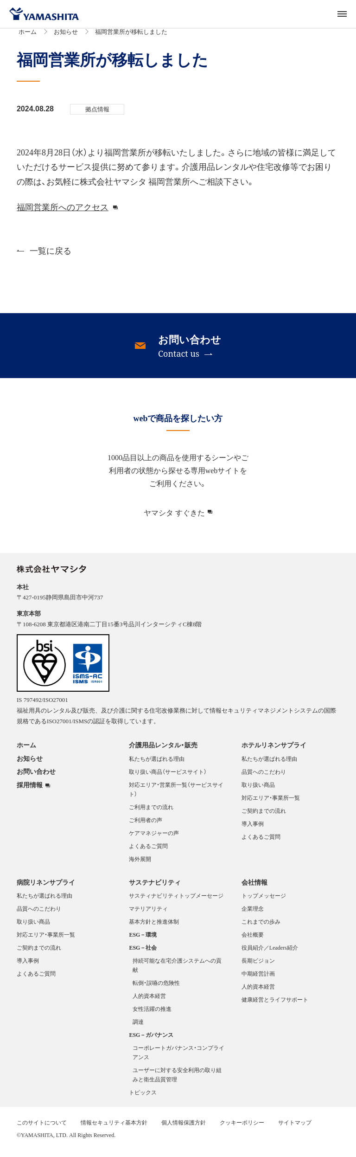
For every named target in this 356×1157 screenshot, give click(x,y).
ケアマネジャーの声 (154, 838)
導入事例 (253, 829)
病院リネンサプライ (46, 887)
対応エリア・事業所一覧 (271, 803)
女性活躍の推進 (152, 1014)
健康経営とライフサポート (275, 1005)
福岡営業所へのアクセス (62, 212)
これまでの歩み (261, 927)
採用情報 (30, 790)
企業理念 (253, 914)
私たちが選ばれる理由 (156, 764)
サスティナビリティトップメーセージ (176, 901)
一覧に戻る (44, 256)
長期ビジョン (258, 966)
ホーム (28, 36)
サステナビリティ (155, 887)
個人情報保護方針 (183, 1128)
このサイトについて (42, 1128)
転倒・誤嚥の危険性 (156, 988)
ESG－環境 (143, 940)
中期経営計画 (258, 979)
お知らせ (66, 36)
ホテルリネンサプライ (274, 750)
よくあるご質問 (148, 851)
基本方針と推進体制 (154, 927)
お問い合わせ (36, 776)
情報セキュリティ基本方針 (114, 1128)
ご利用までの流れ (151, 812)
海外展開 (140, 864)
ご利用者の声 (145, 825)
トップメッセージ (264, 901)
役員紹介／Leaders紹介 (270, 953)
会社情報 (254, 887)
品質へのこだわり (264, 777)
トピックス (143, 1097)
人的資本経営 (149, 1001)
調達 (138, 1027)
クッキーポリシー (242, 1128)
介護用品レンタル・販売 (163, 750)
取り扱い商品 (258, 790)
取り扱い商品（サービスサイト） (168, 777)
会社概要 (253, 940)
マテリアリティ (148, 914)
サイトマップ (295, 1128)
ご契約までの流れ (264, 816)
